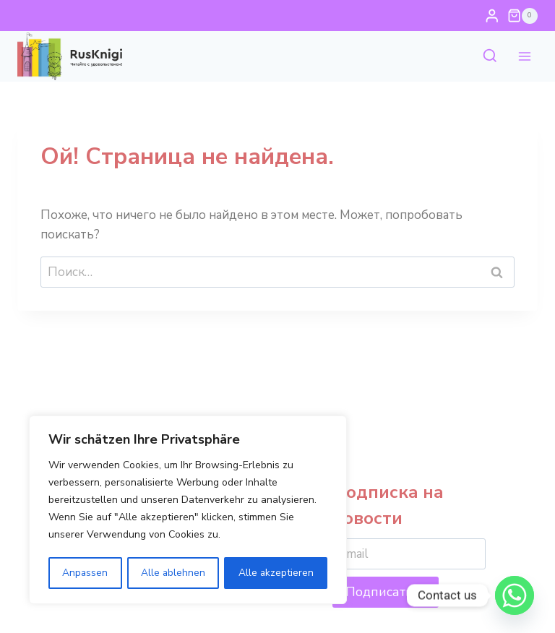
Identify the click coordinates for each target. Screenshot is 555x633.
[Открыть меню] (524, 57)
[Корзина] (522, 16)
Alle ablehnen (173, 573)
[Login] (492, 15)
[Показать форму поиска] (490, 56)
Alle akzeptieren (276, 573)
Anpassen (85, 573)
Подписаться (385, 591)
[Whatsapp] (514, 595)
